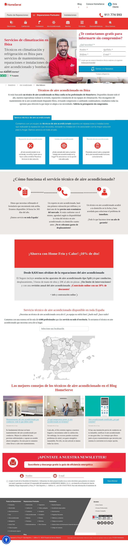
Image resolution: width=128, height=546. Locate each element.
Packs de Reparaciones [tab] (17, 15)
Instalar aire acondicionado (64, 139)
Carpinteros (41, 505)
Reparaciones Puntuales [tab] (47, 15)
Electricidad (11, 508)
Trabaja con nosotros (56, 521)
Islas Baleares (40, 85)
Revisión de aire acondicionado (97, 139)
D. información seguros (14, 531)
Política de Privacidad (88, 63)
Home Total (11, 524)
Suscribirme (112, 481)
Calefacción (28, 508)
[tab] (32, 117)
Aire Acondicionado (26, 85)
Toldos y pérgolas (42, 508)
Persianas (28, 521)
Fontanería (10, 505)
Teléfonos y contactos (56, 518)
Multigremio (11, 521)
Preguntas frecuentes (56, 514)
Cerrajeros (40, 511)
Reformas (40, 521)
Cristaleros (40, 514)
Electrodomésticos (12, 511)
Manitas (27, 518)
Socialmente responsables (57, 508)
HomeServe (12, 85)
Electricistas (28, 505)
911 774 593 (113, 15)
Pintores (40, 518)
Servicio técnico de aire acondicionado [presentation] (32, 117)
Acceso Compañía (100, 511)
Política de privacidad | (78, 537)
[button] (6, 539)
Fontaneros (28, 511)
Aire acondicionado (13, 518)
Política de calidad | (108, 537)
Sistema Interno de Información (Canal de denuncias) (65, 524)
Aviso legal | (70, 537)
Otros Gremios (41, 524)
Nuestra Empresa (55, 505)
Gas (9, 514)
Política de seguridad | (98, 537)
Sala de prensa (54, 511)
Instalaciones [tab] (70, 15)
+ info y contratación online (64, 295)
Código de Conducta (56, 527)
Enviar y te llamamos (102, 69)
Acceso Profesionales (101, 508)
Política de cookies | (88, 537)
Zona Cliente (99, 505)
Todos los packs (12, 527)
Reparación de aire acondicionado (30, 139)
